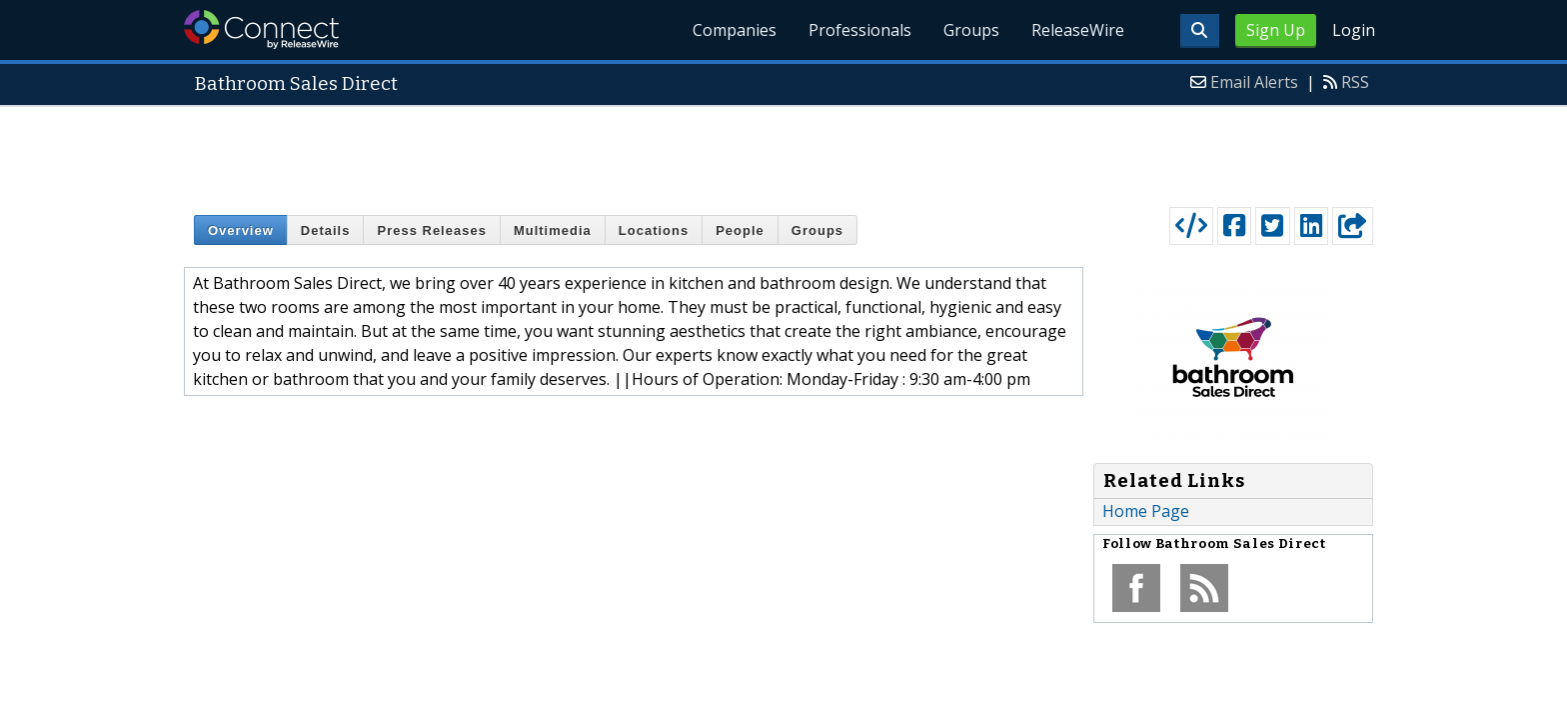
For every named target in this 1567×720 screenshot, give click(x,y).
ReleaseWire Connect (261, 29)
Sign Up (1275, 30)
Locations (654, 230)
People (740, 230)
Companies (735, 30)
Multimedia (553, 230)
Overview (241, 230)
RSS (1355, 82)
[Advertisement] (783, 152)
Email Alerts (1254, 82)
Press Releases (431, 230)
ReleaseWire (1077, 30)
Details (326, 230)
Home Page (1145, 511)
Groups (971, 30)
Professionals (859, 30)
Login (1353, 30)
